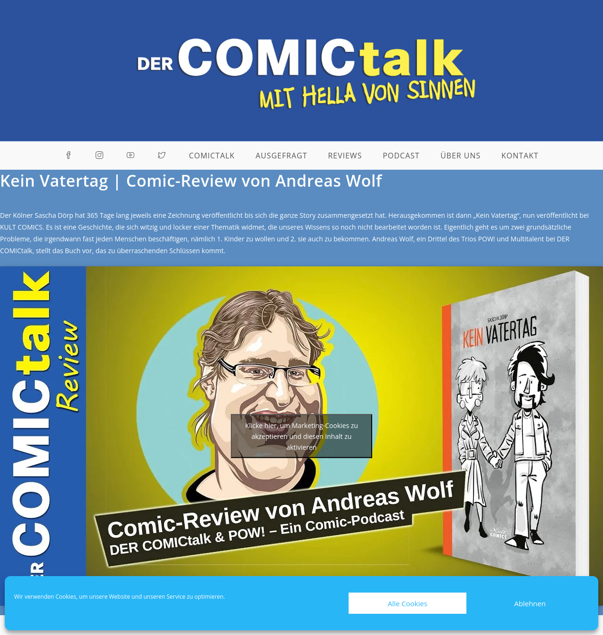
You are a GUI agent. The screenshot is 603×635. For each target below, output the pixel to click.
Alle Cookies (407, 603)
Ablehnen (530, 603)
